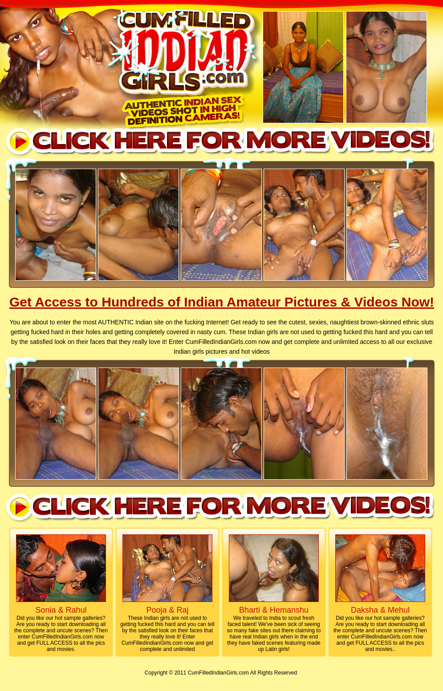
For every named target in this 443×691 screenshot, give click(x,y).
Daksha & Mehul (380, 610)
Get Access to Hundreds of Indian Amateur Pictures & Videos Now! (221, 302)
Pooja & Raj (167, 610)
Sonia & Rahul (60, 610)
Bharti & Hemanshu (274, 610)
